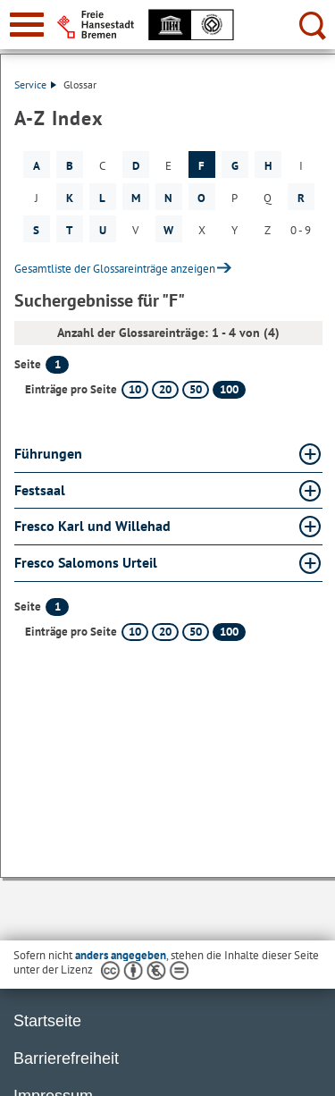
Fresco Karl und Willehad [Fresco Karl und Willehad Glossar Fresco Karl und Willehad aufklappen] (92, 526)
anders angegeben (120, 955)
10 (135, 389)
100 (229, 389)
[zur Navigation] (27, 24)
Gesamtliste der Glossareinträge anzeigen (114, 268)
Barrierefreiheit (66, 1058)
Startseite (47, 1021)
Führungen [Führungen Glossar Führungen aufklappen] (48, 453)
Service (35, 84)
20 (165, 389)
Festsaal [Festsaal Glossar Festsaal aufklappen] (39, 490)
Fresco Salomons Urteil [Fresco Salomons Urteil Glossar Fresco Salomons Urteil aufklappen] (85, 562)
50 (195, 389)
